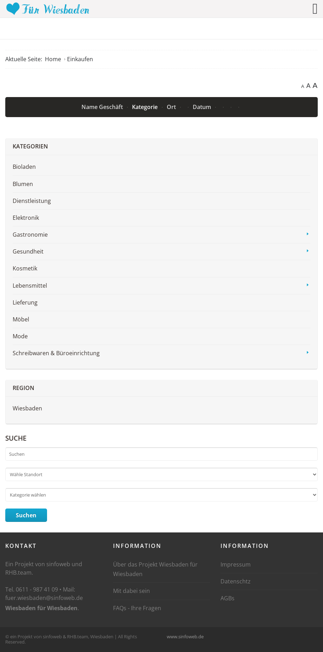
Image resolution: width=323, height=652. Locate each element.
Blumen (23, 184)
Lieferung (25, 302)
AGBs (227, 598)
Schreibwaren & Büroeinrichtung (56, 353)
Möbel (21, 319)
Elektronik (26, 218)
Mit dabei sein (131, 591)
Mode (20, 336)
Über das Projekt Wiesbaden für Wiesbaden (155, 569)
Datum (202, 107)
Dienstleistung (32, 201)
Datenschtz (235, 581)
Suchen (26, 515)
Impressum (235, 564)
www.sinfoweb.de (185, 636)
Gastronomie (30, 234)
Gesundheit (28, 251)
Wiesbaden (27, 408)
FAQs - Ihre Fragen (137, 608)
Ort (172, 107)
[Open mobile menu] (315, 8)
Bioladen (24, 167)
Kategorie (145, 107)
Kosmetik (25, 268)
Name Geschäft (102, 107)
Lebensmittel (30, 285)
